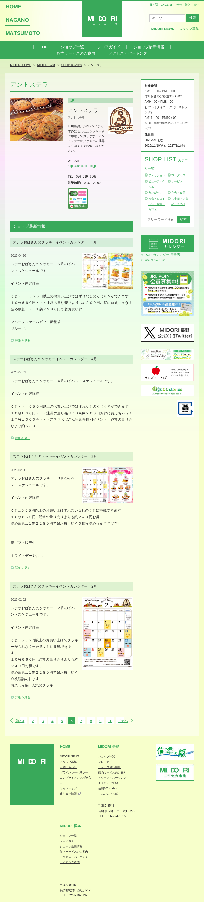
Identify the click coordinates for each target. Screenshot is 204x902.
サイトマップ (68, 788)
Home (65, 747)
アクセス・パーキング (128, 53)
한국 (179, 4)
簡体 (196, 4)
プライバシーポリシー (74, 772)
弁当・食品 (178, 192)
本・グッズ (178, 175)
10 (110, 721)
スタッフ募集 (189, 29)
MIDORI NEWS (69, 756)
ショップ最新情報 (149, 47)
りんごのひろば (108, 793)
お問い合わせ (68, 767)
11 (120, 721)
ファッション (156, 175)
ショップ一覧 (72, 47)
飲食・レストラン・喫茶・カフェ (156, 204)
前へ (19, 721)
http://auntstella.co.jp (82, 166)
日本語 (153, 4)
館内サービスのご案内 (76, 53)
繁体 (187, 4)
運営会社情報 (68, 793)
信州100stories (107, 788)
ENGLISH (167, 4)
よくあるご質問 (108, 782)
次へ (124, 721)
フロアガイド (108, 47)
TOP (44, 47)
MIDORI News (162, 29)
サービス (177, 181)
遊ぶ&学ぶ (154, 192)
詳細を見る (22, 340)
